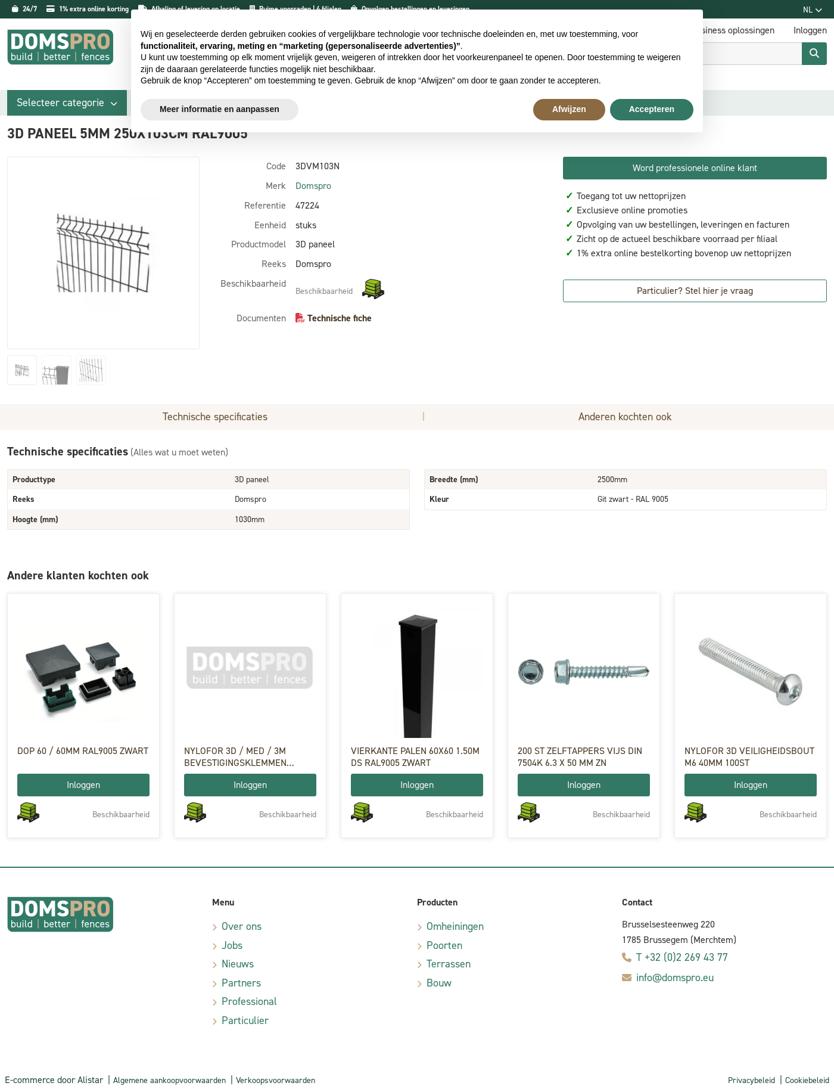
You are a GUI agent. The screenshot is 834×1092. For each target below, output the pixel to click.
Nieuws (238, 964)
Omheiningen (455, 926)
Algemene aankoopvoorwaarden (169, 1080)
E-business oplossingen (728, 30)
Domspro (313, 185)
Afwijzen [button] (569, 109)
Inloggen (83, 784)
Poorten (444, 945)
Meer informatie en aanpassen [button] (219, 109)
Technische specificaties (215, 417)
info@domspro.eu (675, 977)
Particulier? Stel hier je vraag (695, 290)
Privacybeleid (751, 1080)
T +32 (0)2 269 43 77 (682, 957)
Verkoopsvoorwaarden (275, 1080)
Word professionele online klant (695, 168)
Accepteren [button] (651, 109)
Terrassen (449, 964)
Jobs (232, 945)
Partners (241, 983)
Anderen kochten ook (625, 417)
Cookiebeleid (807, 1080)
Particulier (245, 1020)
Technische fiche (339, 318)
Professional (249, 1001)
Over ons (242, 926)
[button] (67, 103)
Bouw (439, 983)
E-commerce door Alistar (54, 1080)
